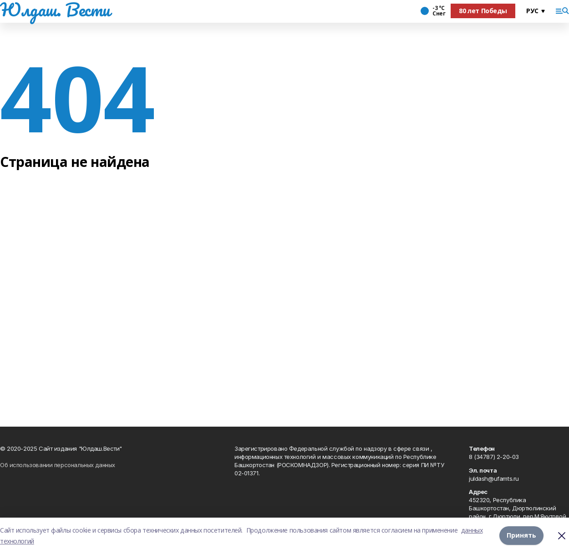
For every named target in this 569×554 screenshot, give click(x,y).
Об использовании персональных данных (57, 464)
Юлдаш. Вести (55, 9)
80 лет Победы (483, 10)
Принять (521, 535)
